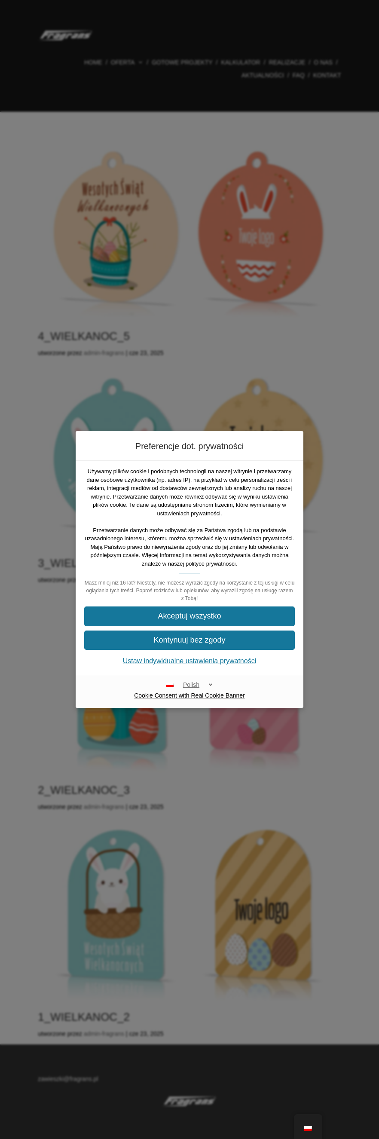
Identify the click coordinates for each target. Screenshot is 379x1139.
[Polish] (189, 684)
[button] (189, 616)
